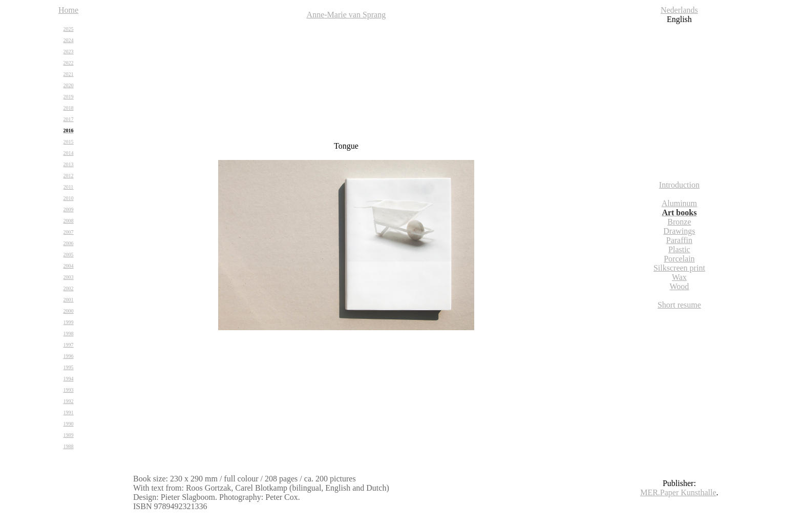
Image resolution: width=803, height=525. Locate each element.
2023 (69, 51)
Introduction (679, 184)
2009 (69, 209)
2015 (69, 142)
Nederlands (679, 10)
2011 (69, 187)
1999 (69, 322)
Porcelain (679, 258)
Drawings (679, 231)
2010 (69, 198)
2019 (69, 96)
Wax (679, 277)
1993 (69, 390)
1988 (69, 446)
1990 (69, 424)
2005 (69, 254)
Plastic (679, 249)
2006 (69, 243)
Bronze (679, 221)
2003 (69, 277)
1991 (69, 412)
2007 (69, 232)
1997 (69, 345)
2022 (69, 63)
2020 (69, 85)
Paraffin (679, 240)
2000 (69, 311)
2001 (69, 299)
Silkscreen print (679, 268)
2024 (69, 40)
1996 (69, 356)
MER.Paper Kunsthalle (678, 492)
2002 (69, 288)
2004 (69, 266)
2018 (69, 108)
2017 (69, 119)
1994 (69, 378)
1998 (69, 333)
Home (68, 10)
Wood (679, 286)
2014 (69, 153)
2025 (69, 29)
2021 (69, 74)
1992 (69, 401)
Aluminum (679, 203)
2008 (69, 221)
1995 (69, 367)
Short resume (679, 304)
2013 (69, 164)
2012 (69, 175)
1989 (69, 435)
